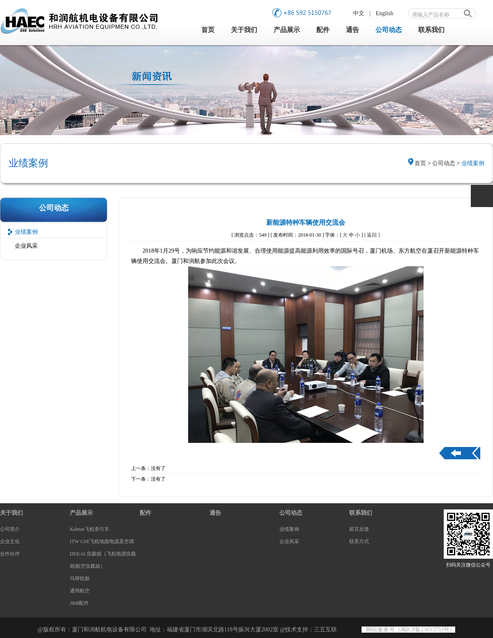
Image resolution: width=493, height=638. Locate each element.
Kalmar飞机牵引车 (89, 529)
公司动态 (389, 29)
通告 (352, 29)
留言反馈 (359, 529)
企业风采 (26, 246)
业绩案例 (26, 232)
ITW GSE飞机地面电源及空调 (102, 541)
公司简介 (10, 529)
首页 (207, 29)
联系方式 (359, 541)
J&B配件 (79, 603)
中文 (358, 13)
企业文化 (10, 541)
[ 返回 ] (372, 235)
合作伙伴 (10, 554)
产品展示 (287, 29)
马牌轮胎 (80, 578)
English (385, 13)
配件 (322, 29)
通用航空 (80, 591)
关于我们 (244, 29)
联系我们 (431, 29)
